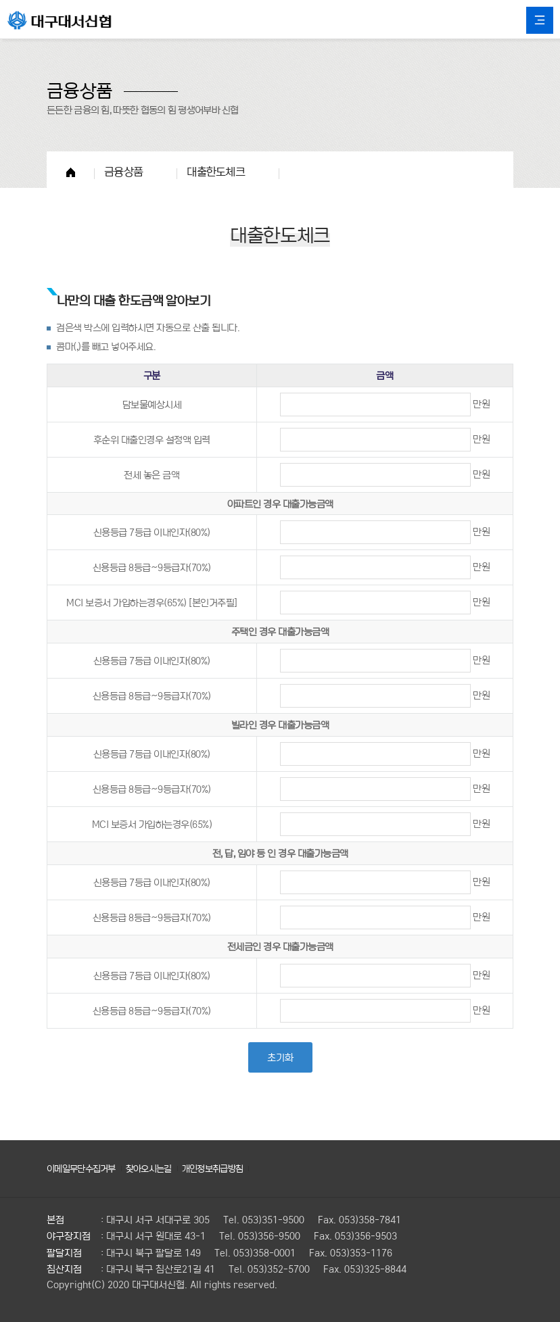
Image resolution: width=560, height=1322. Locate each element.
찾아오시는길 (157, 1168)
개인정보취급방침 (225, 1168)
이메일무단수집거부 (84, 1168)
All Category (539, 20)
